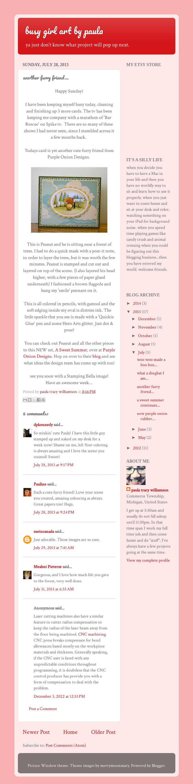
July (142, 352)
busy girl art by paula (64, 30)
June (142, 429)
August (144, 344)
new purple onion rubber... (152, 416)
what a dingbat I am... (150, 375)
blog (97, 356)
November (147, 327)
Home (70, 732)
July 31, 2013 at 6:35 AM (54, 589)
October (145, 335)
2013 (137, 311)
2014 (137, 303)
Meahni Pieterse (48, 566)
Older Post (103, 732)
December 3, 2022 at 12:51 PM (59, 696)
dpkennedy (43, 424)
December (147, 319)
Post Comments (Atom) (66, 745)
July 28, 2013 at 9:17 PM (53, 465)
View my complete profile (148, 560)
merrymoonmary (114, 765)
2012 (137, 448)
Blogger (158, 765)
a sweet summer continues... (150, 402)
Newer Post (36, 732)
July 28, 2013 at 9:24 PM (54, 512)
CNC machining (92, 634)
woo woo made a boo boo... (151, 362)
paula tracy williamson (149, 490)
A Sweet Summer (71, 350)
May (142, 437)
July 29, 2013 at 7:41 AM (54, 547)
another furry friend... (148, 389)
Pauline (40, 484)
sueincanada (44, 531)
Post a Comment (43, 708)
